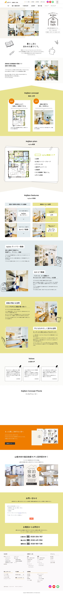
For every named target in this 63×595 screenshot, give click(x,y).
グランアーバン (31, 565)
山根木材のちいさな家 (8, 562)
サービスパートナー (7, 578)
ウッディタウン (41, 565)
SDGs (28, 577)
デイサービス (18, 574)
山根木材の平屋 (7, 561)
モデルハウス (16, 556)
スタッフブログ (6, 575)
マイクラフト (7, 559)
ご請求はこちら (9, 443)
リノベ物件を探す (40, 559)
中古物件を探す (29, 559)
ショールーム (52, 561)
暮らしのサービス (7, 571)
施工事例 (5, 564)
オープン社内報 (41, 578)
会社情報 (28, 574)
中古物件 (17, 571)
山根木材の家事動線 (19, 561)
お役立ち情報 (52, 562)
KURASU (40, 575)
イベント (15, 562)
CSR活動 (28, 575)
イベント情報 (29, 580)
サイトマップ (11, 586)
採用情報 (28, 578)
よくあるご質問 (6, 577)
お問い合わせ (6, 586)
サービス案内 (6, 574)
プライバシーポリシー (19, 586)
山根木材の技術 (18, 559)
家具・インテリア (18, 577)
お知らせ (38, 581)
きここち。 (40, 577)
